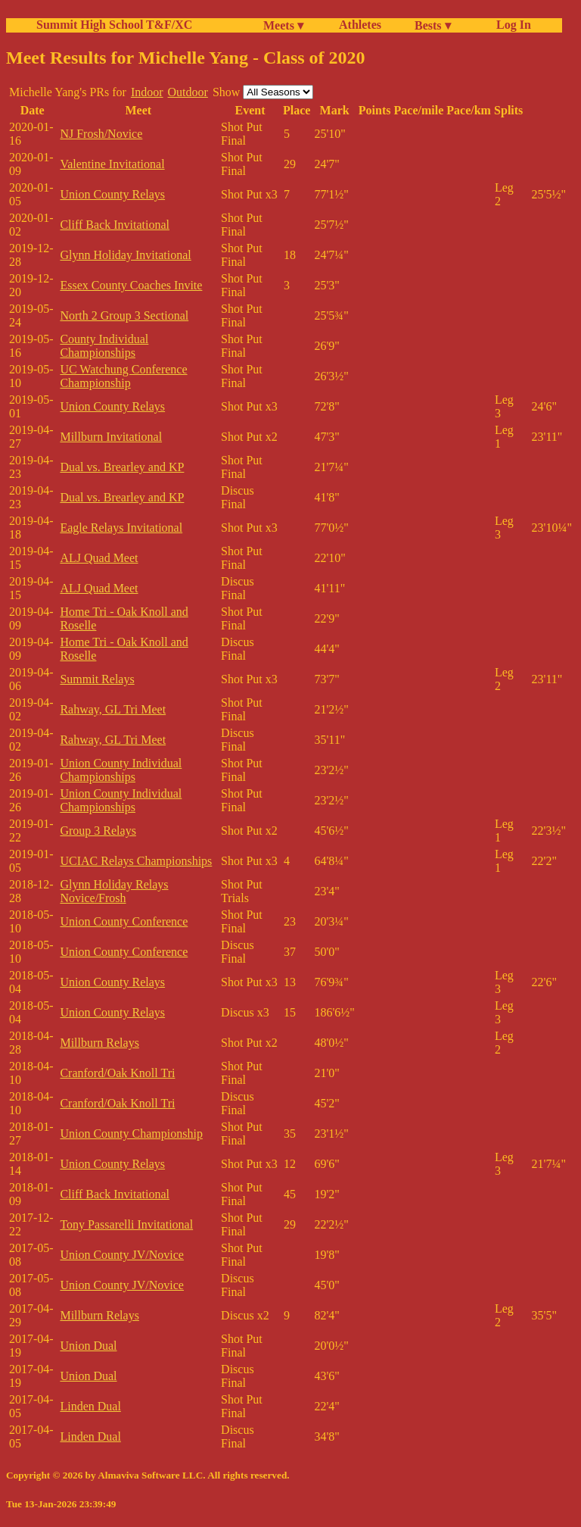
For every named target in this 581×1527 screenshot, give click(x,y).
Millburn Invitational (111, 436)
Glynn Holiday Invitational (125, 254)
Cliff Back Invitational (114, 224)
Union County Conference (124, 921)
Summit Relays (97, 679)
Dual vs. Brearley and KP (122, 467)
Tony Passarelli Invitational (126, 1224)
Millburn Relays (99, 1042)
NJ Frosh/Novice (101, 133)
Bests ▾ (433, 25)
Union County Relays (112, 194)
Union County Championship (131, 1133)
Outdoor (188, 92)
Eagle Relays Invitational (121, 527)
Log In (510, 24)
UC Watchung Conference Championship (123, 376)
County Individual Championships (104, 346)
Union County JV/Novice (122, 1254)
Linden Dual (90, 1406)
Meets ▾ (283, 25)
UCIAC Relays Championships (136, 860)
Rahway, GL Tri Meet (113, 709)
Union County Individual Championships (121, 770)
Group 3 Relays (97, 830)
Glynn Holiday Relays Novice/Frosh (114, 891)
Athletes (360, 24)
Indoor (147, 92)
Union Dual (88, 1345)
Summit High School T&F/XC (114, 24)
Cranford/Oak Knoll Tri (117, 1072)
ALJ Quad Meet (99, 557)
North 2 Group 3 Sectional (124, 315)
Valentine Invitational (112, 164)
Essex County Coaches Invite (131, 285)
